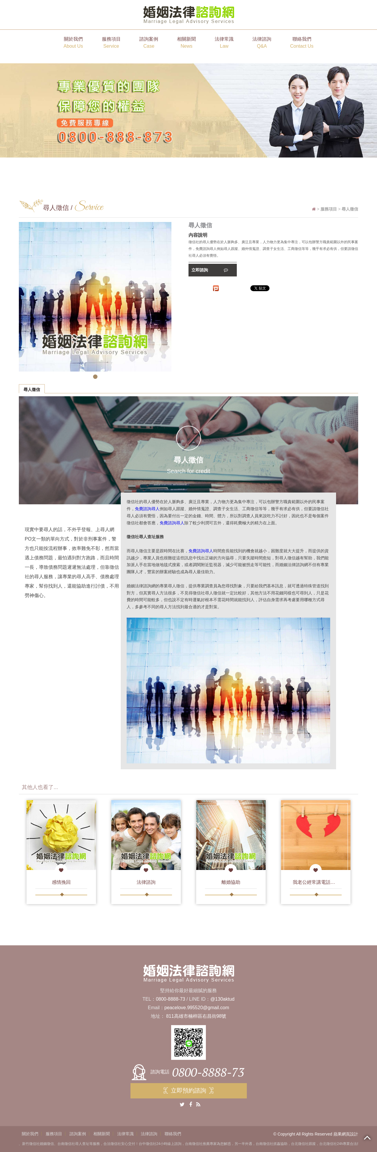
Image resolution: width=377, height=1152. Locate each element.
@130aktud (222, 999)
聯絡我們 (301, 43)
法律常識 (224, 43)
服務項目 (111, 43)
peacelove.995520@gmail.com (196, 1007)
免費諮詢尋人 (147, 508)
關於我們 (73, 43)
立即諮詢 (209, 270)
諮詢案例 (148, 43)
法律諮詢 (261, 43)
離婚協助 (230, 882)
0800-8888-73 (170, 999)
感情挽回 (61, 882)
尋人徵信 (32, 389)
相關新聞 (186, 43)
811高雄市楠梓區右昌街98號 (196, 1016)
